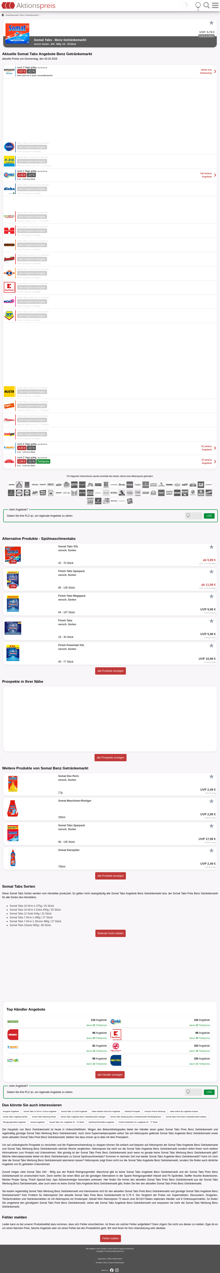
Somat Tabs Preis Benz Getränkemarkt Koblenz (186, 1117)
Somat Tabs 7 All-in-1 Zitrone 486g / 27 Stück (35, 921)
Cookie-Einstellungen (116, 1263)
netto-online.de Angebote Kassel (184, 1111)
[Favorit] (211, 22)
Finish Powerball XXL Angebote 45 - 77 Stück (138, 1122)
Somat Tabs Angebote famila (15, 1117)
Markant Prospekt (132, 1111)
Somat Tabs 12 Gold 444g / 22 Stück (31, 913)
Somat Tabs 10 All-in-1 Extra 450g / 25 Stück (35, 909)
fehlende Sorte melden (111, 933)
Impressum (102, 1259)
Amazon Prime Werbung (154, 1111)
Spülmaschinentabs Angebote (101, 1122)
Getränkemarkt (12, 15)
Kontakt (99, 1263)
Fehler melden (110, 1238)
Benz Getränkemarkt (29, 15)
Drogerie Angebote (11, 1111)
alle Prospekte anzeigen (110, 757)
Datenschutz (117, 1259)
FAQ (105, 1263)
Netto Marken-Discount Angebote (106, 1111)
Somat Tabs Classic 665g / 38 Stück (30, 925)
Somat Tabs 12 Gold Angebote (74, 1111)
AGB (109, 1259)
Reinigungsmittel (85, 1171)
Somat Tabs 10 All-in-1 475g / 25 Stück (32, 905)
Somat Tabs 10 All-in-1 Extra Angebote (40, 1111)
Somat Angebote (37, 1122)
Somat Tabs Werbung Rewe (44, 1117)
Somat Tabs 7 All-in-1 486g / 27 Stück (31, 917)
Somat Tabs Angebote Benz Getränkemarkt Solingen (82, 1117)
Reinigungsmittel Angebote (14, 1122)
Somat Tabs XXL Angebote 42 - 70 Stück (66, 1122)
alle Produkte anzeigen (110, 670)
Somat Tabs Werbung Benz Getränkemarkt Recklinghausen (135, 1117)
